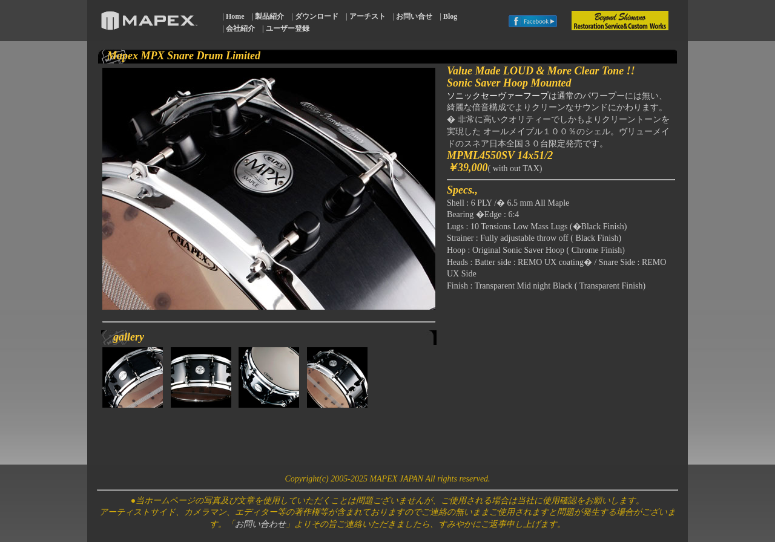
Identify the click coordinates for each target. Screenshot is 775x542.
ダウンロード (316, 16)
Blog (450, 16)
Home (235, 16)
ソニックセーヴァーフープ (498, 95)
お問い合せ (414, 16)
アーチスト (367, 16)
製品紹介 (269, 16)
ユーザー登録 (287, 28)
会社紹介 (240, 28)
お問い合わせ (260, 524)
